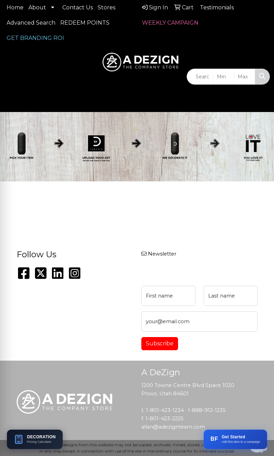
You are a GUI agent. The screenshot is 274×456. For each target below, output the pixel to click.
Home (15, 7)
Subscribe (160, 343)
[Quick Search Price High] (244, 77)
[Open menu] (260, 102)
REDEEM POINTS (84, 22)
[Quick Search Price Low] (224, 77)
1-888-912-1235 (207, 410)
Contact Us (77, 7)
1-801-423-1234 (165, 410)
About (37, 7)
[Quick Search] (200, 77)
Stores (106, 7)
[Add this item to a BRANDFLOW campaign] (235, 439)
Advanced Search (31, 22)
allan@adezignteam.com (173, 427)
